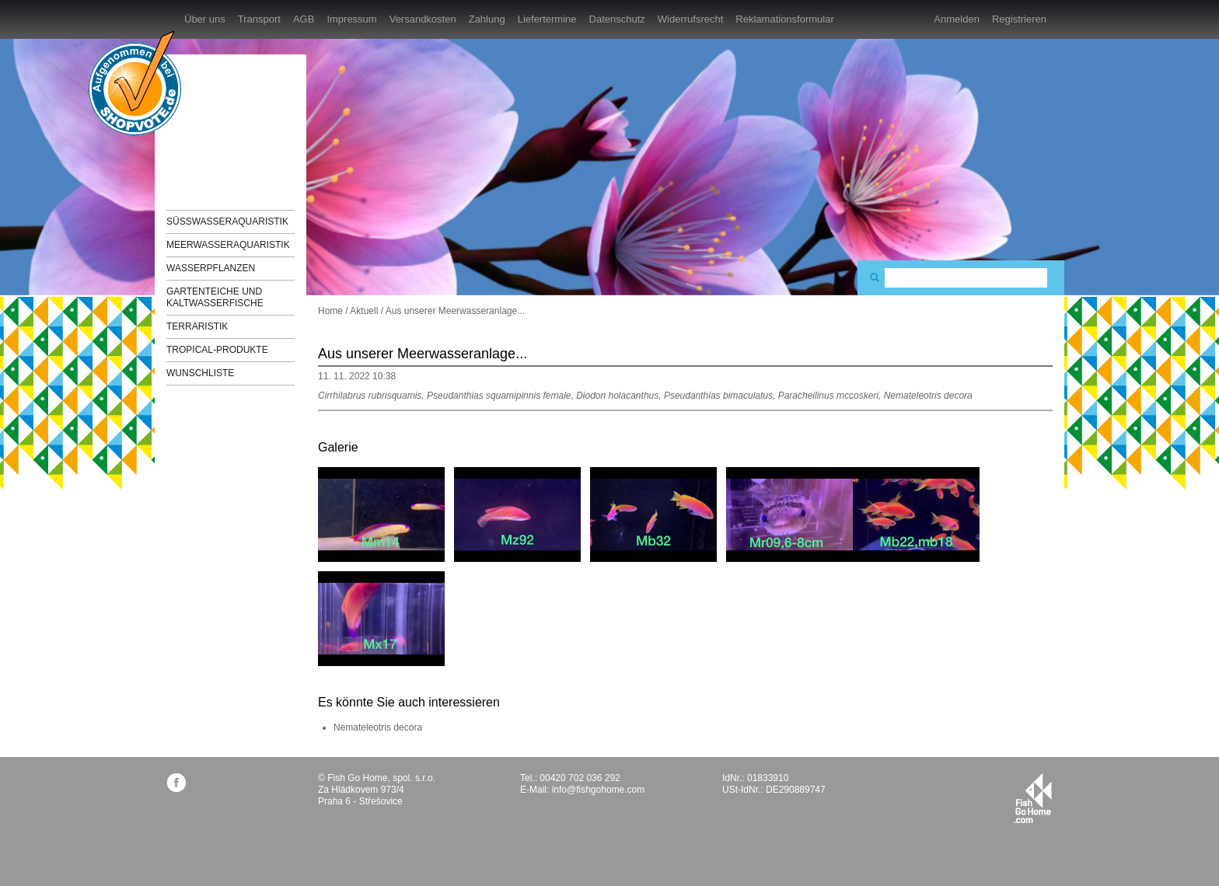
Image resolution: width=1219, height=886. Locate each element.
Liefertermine (547, 19)
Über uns (204, 19)
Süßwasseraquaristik (227, 221)
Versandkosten (422, 19)
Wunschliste (200, 373)
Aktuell (364, 310)
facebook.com (176, 782)
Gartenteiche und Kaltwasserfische (215, 297)
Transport (259, 19)
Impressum (351, 19)
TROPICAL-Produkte (217, 349)
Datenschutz (617, 19)
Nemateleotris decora (378, 727)
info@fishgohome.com (598, 789)
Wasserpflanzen (210, 268)
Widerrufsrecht (691, 19)
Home (330, 310)
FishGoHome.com (209, 122)
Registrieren (1019, 19)
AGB (303, 19)
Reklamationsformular (784, 19)
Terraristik (197, 326)
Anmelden (957, 19)
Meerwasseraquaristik (228, 244)
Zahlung (487, 19)
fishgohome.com (1033, 798)
